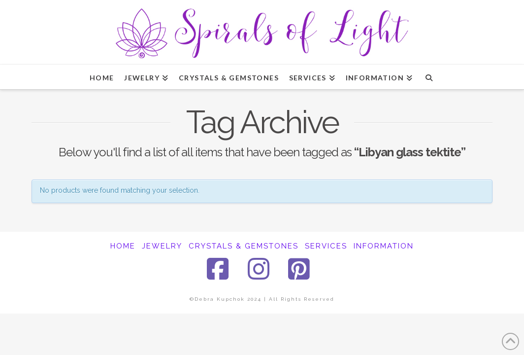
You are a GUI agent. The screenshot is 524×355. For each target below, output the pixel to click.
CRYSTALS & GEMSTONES (243, 246)
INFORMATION (384, 246)
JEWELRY (162, 246)
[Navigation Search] (429, 77)
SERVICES (326, 246)
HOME (122, 246)
